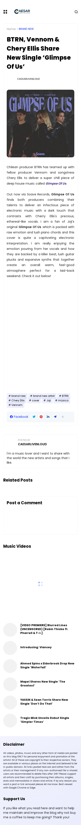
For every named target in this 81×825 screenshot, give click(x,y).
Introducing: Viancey (36, 647)
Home (11, 29)
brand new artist (44, 396)
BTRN (65, 396)
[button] (63, 417)
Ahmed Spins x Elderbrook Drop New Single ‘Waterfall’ (47, 665)
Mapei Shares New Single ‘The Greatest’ (42, 683)
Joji (48, 400)
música (63, 400)
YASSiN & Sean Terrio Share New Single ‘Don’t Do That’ (44, 701)
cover (35, 400)
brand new (26, 29)
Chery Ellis (18, 400)
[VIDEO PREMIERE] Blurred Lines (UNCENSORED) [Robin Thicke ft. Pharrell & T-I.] (44, 629)
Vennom (16, 405)
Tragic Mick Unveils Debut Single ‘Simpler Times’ (44, 720)
